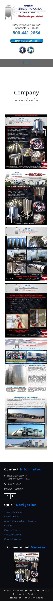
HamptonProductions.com (26, 597)
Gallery (8, 525)
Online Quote (12, 530)
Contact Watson (13, 539)
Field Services (12, 516)
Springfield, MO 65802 (19, 479)
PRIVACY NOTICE (13, 489)
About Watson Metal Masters (20, 521)
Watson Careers (13, 534)
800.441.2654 (26, 32)
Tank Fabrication (13, 512)
